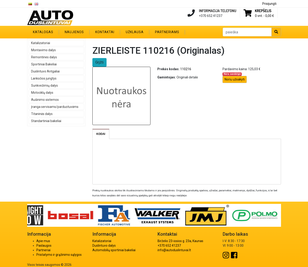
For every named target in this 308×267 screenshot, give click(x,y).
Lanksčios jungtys (43, 78)
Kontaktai (104, 32)
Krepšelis (263, 10)
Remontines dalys (44, 57)
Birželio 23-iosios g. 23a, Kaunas (180, 241)
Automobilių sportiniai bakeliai (114, 250)
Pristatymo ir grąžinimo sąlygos (59, 254)
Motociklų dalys (42, 92)
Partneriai (43, 250)
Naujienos (74, 32)
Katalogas (43, 32)
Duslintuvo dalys (104, 245)
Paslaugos (43, 245)
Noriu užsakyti (235, 79)
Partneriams (167, 32)
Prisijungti (269, 3)
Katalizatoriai (40, 43)
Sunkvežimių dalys (44, 85)
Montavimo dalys (43, 50)
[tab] (101, 134)
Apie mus (43, 241)
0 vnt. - (264, 16)
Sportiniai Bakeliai (44, 64)
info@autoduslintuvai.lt (174, 250)
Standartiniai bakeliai (46, 121)
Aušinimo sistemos (45, 99)
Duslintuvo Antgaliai (45, 71)
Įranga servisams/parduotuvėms (54, 107)
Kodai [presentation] (100, 134)
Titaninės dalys (42, 114)
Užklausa (135, 32)
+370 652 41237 (169, 245)
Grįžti (99, 62)
